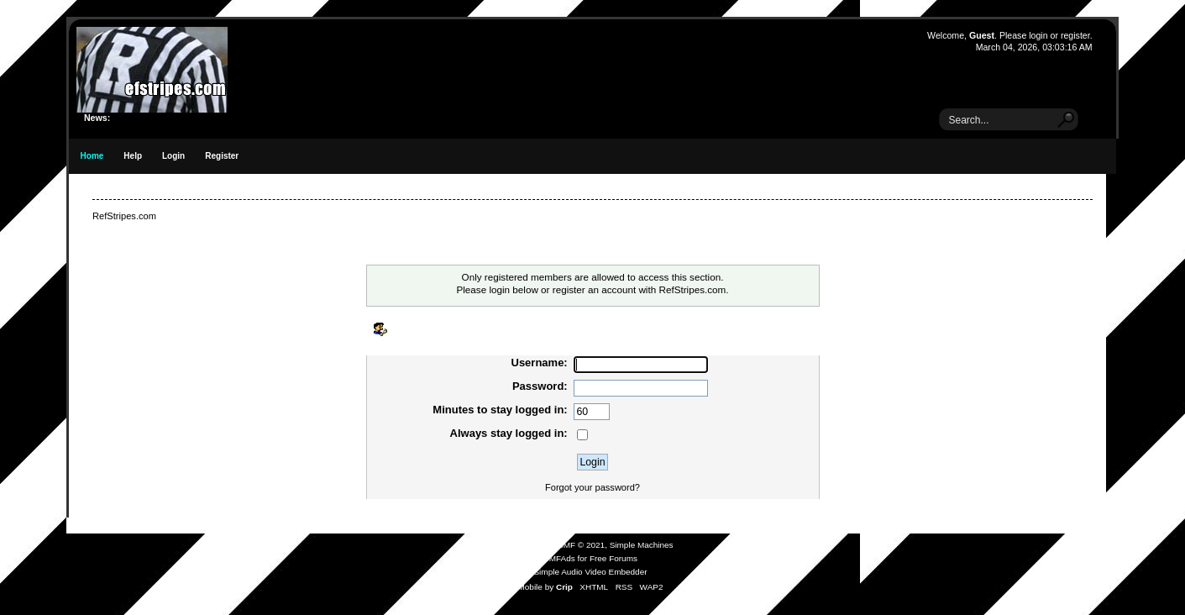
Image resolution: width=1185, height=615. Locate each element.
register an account (594, 289)
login (1038, 35)
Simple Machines (642, 544)
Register (222, 155)
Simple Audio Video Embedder (590, 571)
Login (173, 155)
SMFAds (559, 558)
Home (92, 155)
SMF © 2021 (581, 544)
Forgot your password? (592, 487)
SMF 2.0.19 (529, 544)
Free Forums (613, 558)
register (1075, 35)
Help (132, 155)
